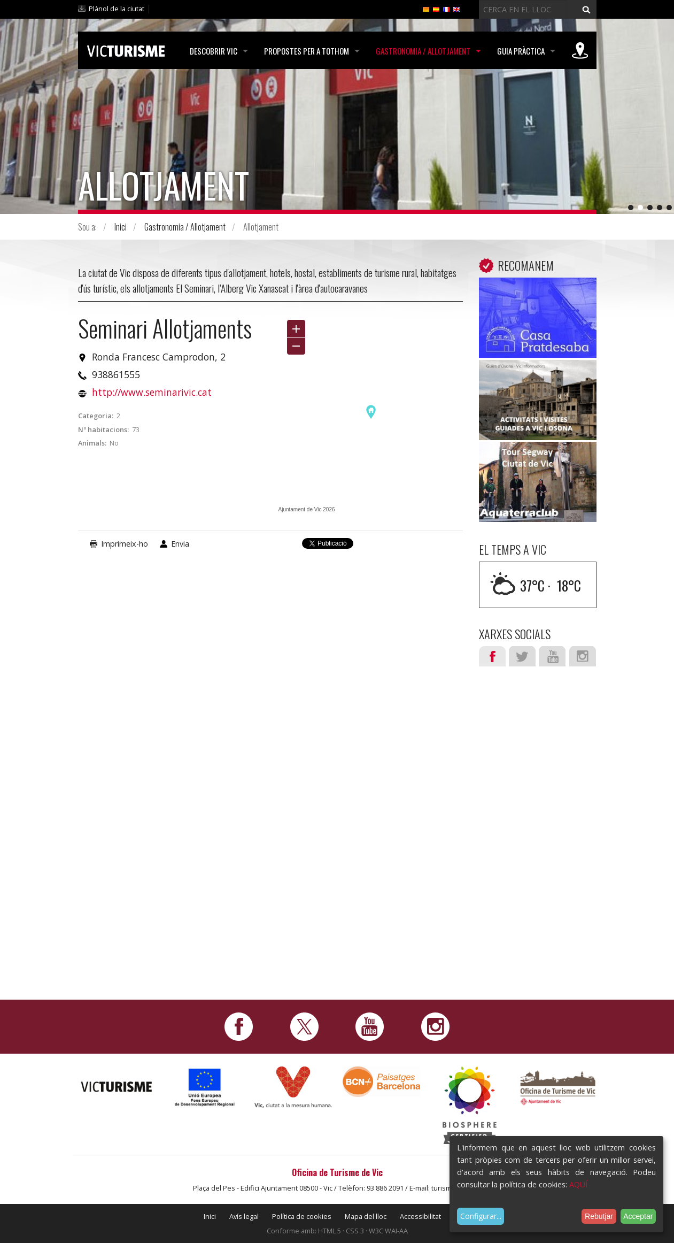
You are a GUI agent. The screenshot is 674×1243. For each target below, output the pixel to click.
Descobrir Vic (213, 51)
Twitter (522, 656)
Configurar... (480, 1216)
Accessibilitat (420, 1216)
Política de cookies (301, 1216)
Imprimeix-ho (124, 544)
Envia (180, 544)
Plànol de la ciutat (116, 8)
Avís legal (244, 1216)
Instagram (582, 656)
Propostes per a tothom (306, 51)
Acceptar (638, 1216)
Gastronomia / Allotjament (423, 51)
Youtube (552, 656)
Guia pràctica (521, 51)
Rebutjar (599, 1216)
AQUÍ (578, 1184)
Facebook (492, 656)
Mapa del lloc (365, 1216)
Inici (120, 226)
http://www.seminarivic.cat (152, 392)
